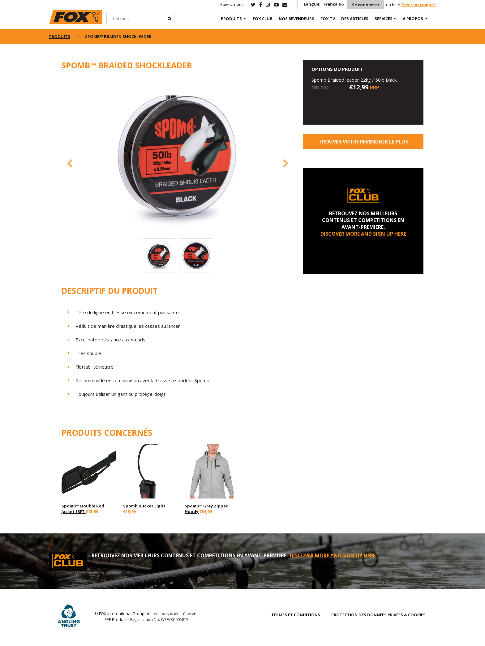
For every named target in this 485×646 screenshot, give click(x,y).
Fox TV (327, 18)
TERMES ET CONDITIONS (295, 615)
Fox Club (263, 18)
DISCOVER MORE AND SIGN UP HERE (363, 233)
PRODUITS (231, 18)
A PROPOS (413, 18)
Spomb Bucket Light (144, 506)
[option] (178, 154)
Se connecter (366, 4)
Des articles (354, 18)
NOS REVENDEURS (296, 18)
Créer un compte (418, 4)
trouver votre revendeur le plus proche (363, 143)
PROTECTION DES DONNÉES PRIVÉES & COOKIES (378, 615)
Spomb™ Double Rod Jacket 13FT (83, 508)
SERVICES (384, 18)
